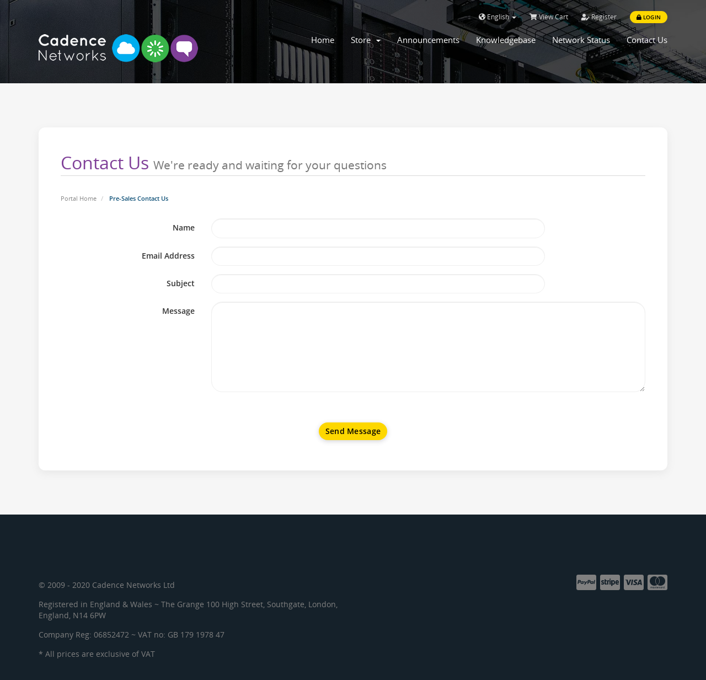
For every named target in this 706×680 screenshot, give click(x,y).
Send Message (353, 431)
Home (322, 39)
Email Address (168, 255)
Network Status (581, 39)
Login (649, 17)
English (497, 17)
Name (184, 227)
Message (178, 311)
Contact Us (647, 39)
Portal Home (79, 198)
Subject (181, 283)
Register (599, 17)
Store (366, 39)
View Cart (549, 17)
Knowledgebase (506, 39)
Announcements (428, 39)
